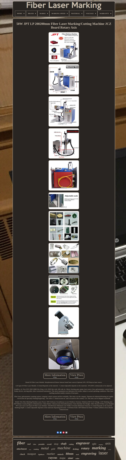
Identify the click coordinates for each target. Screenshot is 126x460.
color (77, 458)
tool (29, 444)
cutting (71, 444)
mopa (62, 457)
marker (51, 453)
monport (31, 453)
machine (63, 448)
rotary (85, 448)
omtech (60, 454)
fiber (21, 443)
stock (77, 454)
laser (103, 453)
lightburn (41, 454)
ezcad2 (49, 444)
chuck (22, 454)
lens (30, 449)
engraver (83, 443)
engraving (88, 453)
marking (99, 448)
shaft (63, 443)
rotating (36, 449)
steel (70, 458)
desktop (76, 449)
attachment (22, 449)
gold (53, 449)
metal (45, 448)
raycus (52, 457)
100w (34, 444)
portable (41, 444)
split (94, 444)
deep (56, 444)
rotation (101, 444)
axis (108, 443)
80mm (69, 453)
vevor (109, 449)
